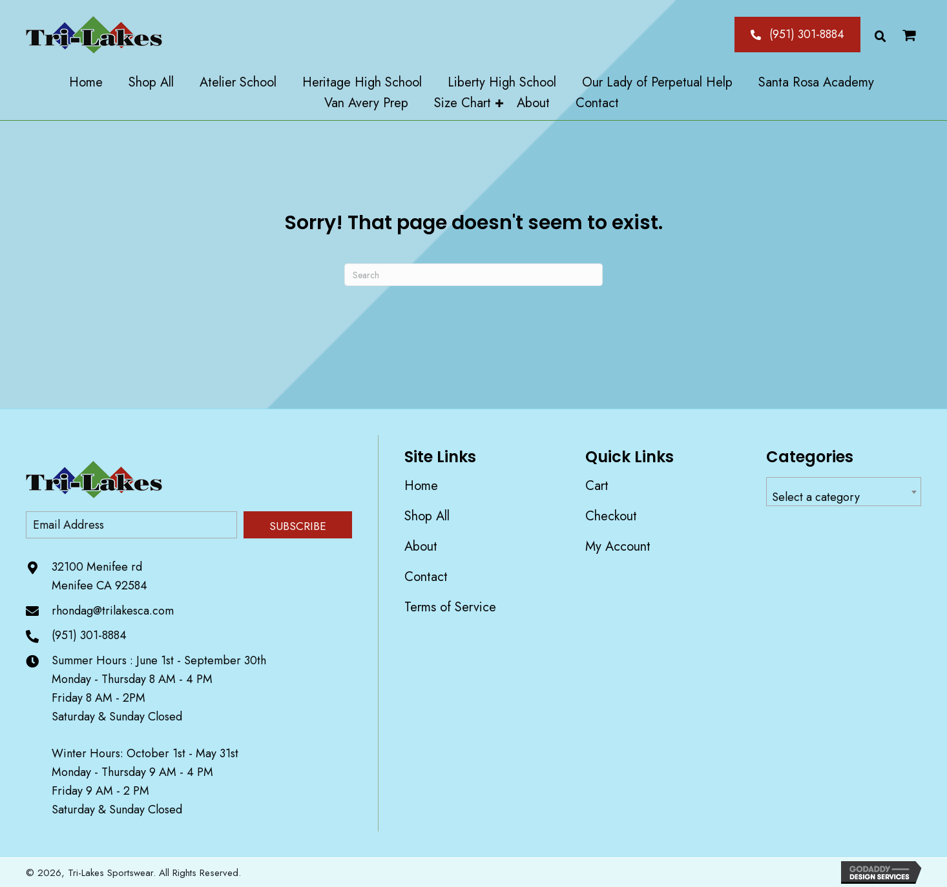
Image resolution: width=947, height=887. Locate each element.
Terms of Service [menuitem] (450, 607)
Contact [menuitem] (426, 576)
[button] (797, 34)
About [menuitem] (420, 546)
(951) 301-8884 (89, 635)
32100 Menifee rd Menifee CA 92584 (99, 576)
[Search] (473, 274)
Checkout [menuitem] (611, 516)
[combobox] (843, 491)
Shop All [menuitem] (427, 516)
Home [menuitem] (421, 485)
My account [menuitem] (617, 546)
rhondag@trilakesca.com (113, 610)
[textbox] (844, 497)
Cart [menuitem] (597, 485)
